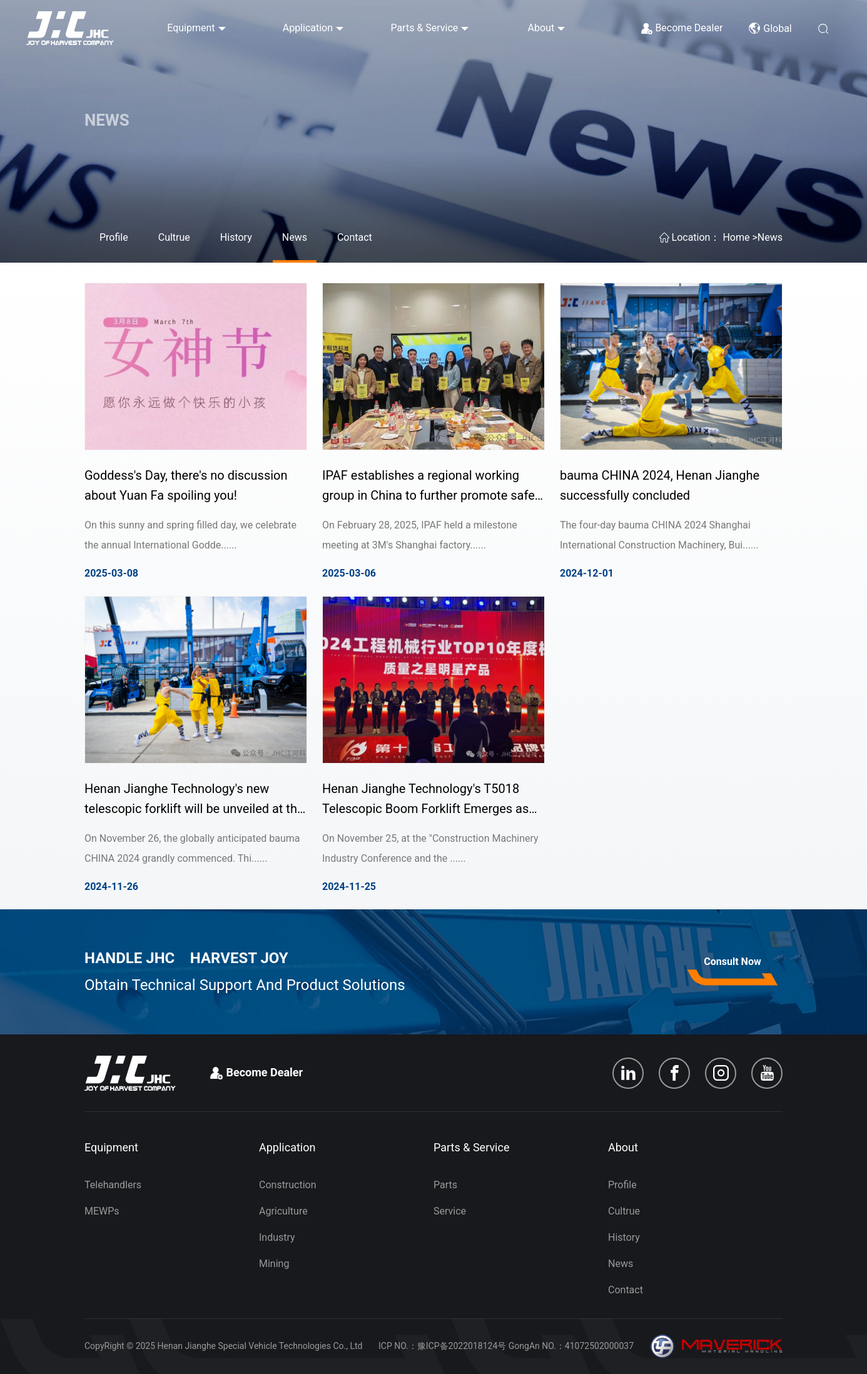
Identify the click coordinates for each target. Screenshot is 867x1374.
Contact (354, 237)
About (541, 28)
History (236, 237)
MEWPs (101, 1211)
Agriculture (283, 1211)
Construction (288, 1185)
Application (308, 28)
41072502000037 (599, 1346)
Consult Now (732, 961)
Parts (445, 1185)
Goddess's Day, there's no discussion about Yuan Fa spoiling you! (186, 485)
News (294, 237)
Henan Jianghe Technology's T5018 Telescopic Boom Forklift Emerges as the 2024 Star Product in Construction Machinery (426, 800)
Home (735, 237)
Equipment (191, 28)
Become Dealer (688, 28)
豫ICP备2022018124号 (461, 1346)
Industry (277, 1237)
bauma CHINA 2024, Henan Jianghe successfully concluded (659, 485)
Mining (274, 1264)
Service (450, 1211)
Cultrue (174, 237)
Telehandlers (112, 1185)
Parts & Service (424, 28)
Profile (113, 237)
